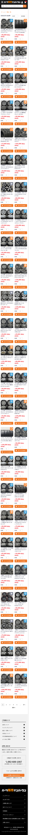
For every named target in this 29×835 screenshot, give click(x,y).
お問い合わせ (6, 822)
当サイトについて (7, 807)
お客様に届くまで (7, 803)
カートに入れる (7, 42)
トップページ (6, 795)
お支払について (6, 733)
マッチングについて (7, 727)
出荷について (5, 724)
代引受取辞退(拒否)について (9, 736)
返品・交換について (7, 730)
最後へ (14, 707)
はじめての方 (6, 799)
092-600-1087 (15, 761)
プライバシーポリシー (8, 814)
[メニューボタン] (2, 2)
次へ (24, 704)
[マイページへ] (22, 2)
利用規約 (5, 811)
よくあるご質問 (6, 739)
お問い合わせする (14, 775)
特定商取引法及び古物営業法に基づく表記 (13, 818)
